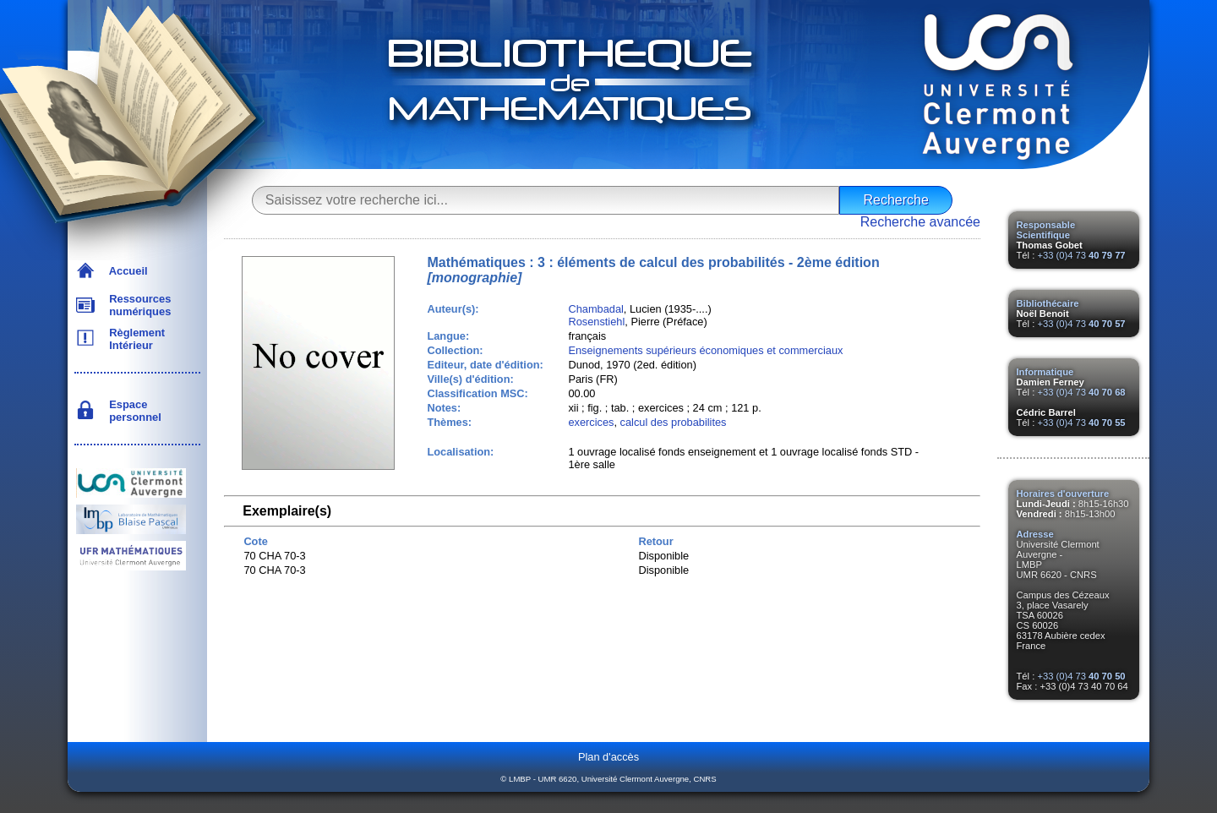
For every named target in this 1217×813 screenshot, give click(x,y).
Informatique (1045, 372)
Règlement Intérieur (134, 339)
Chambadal (595, 309)
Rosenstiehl (596, 321)
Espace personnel (132, 410)
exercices (591, 422)
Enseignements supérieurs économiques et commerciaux (705, 350)
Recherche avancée (920, 222)
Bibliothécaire (1048, 303)
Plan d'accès (608, 756)
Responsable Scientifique (1046, 230)
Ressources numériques (137, 305)
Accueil (125, 271)
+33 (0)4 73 (1081, 255)
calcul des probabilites (673, 422)
